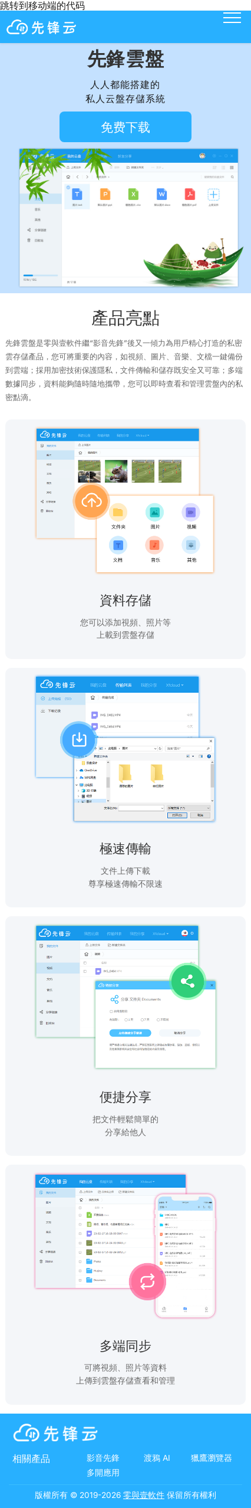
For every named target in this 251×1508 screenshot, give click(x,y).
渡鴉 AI (157, 1458)
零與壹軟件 (143, 1495)
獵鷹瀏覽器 (211, 1458)
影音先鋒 (103, 1458)
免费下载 (125, 127)
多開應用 (103, 1472)
